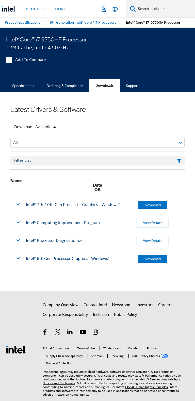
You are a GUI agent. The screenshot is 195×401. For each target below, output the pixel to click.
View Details (152, 222)
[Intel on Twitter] (57, 332)
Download (153, 205)
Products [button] (36, 9)
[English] (115, 9)
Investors (145, 304)
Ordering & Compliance (64, 85)
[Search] (133, 9)
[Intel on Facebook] (45, 332)
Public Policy (125, 314)
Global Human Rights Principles (146, 387)
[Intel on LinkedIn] (70, 332)
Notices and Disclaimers (59, 383)
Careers (165, 304)
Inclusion (101, 314)
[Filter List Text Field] (97, 161)
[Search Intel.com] (165, 9)
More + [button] (62, 9)
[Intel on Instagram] (95, 332)
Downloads (104, 85)
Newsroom (122, 304)
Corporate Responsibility (65, 314)
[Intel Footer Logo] (16, 349)
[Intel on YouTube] (82, 332)
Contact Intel (95, 304)
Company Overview (60, 304)
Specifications (23, 85)
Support (132, 85)
